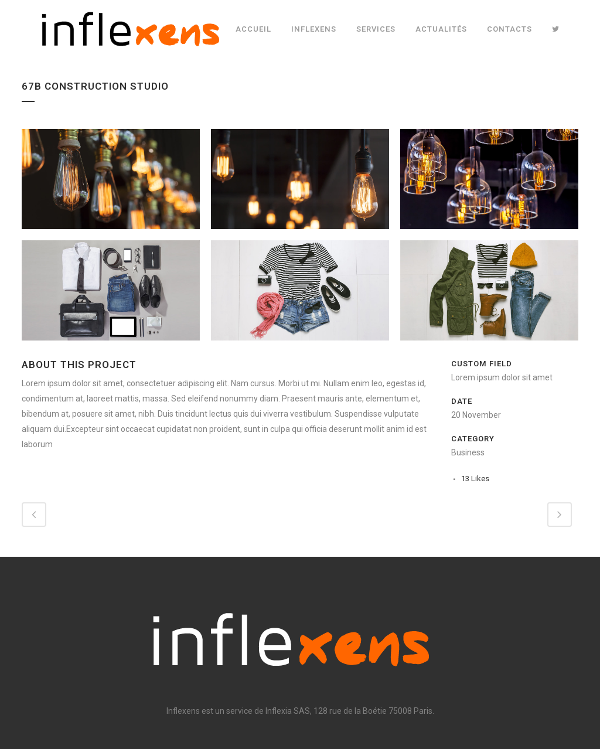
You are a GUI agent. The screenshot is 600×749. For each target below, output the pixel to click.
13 (475, 478)
